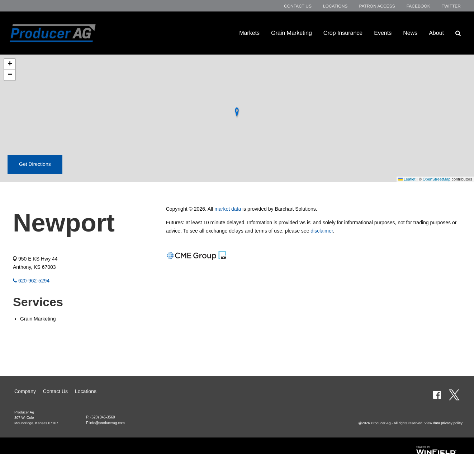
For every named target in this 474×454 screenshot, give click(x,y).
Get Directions (35, 164)
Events (383, 33)
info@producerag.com (107, 423)
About (436, 33)
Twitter (451, 6)
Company (25, 391)
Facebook (418, 6)
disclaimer (322, 231)
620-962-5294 (31, 281)
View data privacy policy (443, 423)
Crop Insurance (342, 33)
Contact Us (298, 6)
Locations (335, 6)
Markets (249, 33)
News (410, 33)
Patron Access (377, 6)
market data (227, 209)
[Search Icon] (458, 33)
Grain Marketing (291, 33)
